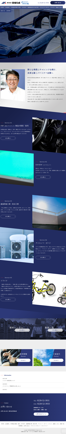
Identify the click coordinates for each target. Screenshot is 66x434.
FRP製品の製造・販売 (13, 6)
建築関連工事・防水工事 (29, 6)
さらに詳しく (8, 138)
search (1, 9)
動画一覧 (58, 6)
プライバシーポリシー (35, 425)
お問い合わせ (58, 2)
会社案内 (6, 6)
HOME (1, 6)
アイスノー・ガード (39, 6)
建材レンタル (52, 6)
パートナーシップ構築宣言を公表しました (12, 386)
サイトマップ (44, 425)
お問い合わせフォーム (41, 414)
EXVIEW (21, 6)
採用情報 (63, 6)
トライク (47, 6)
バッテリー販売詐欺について (9, 380)
